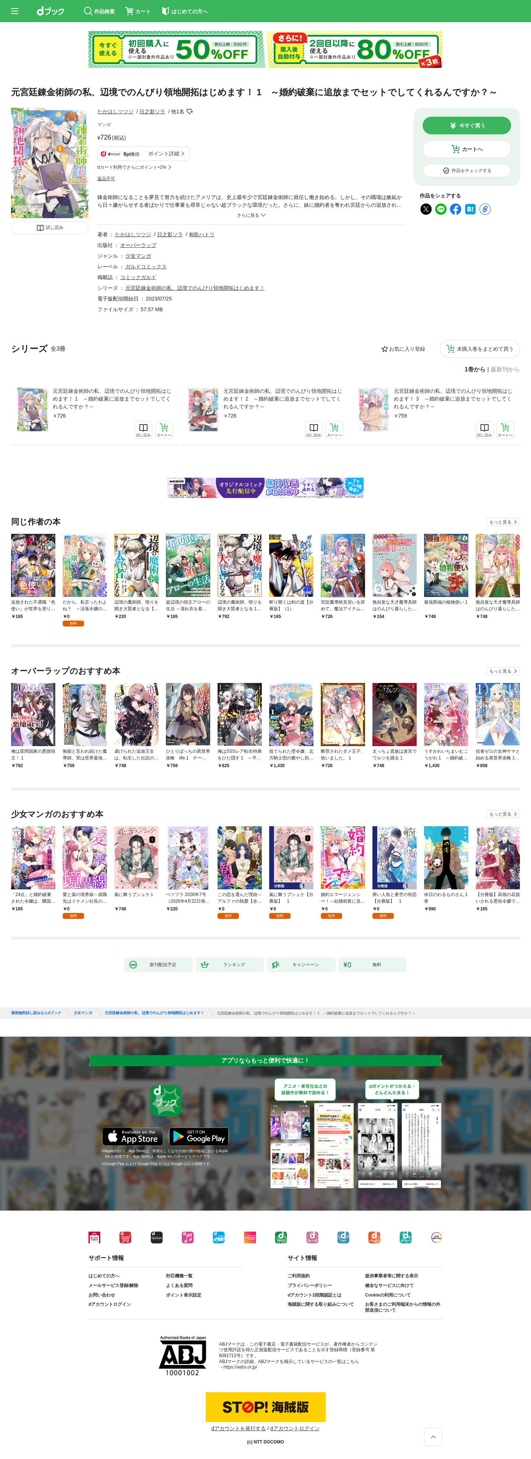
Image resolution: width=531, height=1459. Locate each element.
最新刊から (505, 370)
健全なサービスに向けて (389, 1285)
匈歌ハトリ (202, 234)
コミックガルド (138, 277)
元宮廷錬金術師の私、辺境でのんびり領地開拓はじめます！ (195, 288)
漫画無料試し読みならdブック (36, 1013)
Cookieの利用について (388, 1295)
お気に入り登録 (407, 349)
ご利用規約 (299, 1275)
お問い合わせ (101, 1295)
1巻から (475, 370)
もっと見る (500, 522)
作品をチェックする (472, 170)
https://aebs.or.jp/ (240, 1367)
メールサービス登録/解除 (113, 1285)
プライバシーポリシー (310, 1285)
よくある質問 (179, 1285)
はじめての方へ (103, 1275)
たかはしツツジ (115, 111)
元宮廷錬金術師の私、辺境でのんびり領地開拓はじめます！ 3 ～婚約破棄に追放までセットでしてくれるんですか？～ (453, 398)
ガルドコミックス (146, 267)
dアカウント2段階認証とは (314, 1295)
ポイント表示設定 (183, 1295)
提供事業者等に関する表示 (391, 1275)
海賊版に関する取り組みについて (321, 1304)
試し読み (54, 227)
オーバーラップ (138, 245)
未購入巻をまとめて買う (485, 349)
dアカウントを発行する (238, 1428)
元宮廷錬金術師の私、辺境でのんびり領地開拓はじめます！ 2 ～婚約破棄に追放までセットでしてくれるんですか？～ (282, 398)
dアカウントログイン (109, 1304)
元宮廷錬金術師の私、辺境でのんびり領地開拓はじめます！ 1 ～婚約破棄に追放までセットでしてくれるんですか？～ (112, 398)
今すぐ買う (472, 125)
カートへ (472, 149)
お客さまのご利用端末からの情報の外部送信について (402, 1307)
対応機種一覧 (179, 1275)
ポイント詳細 (163, 154)
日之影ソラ (152, 111)
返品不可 (106, 178)
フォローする (189, 111)
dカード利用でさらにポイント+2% (131, 167)
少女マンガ (138, 256)
